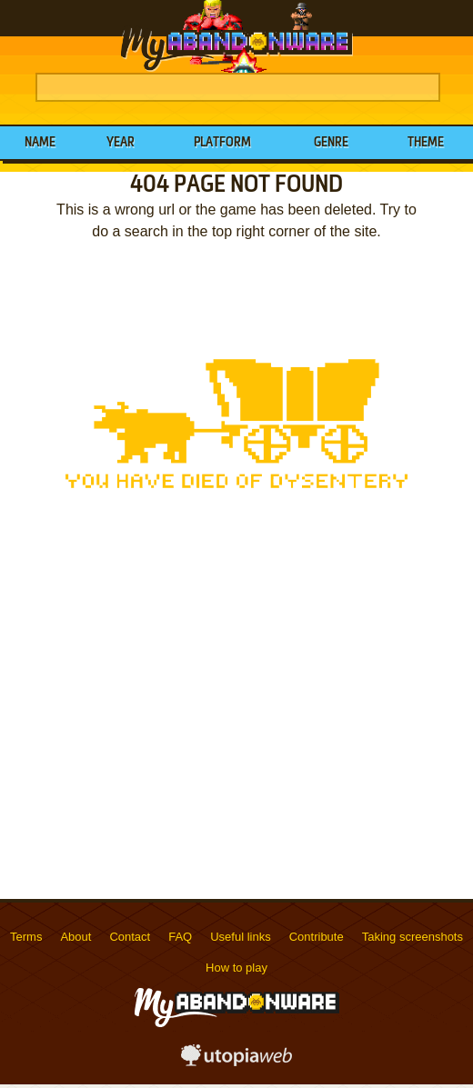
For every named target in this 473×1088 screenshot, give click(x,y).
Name (40, 142)
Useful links (240, 936)
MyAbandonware (236, 36)
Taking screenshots (412, 936)
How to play (236, 967)
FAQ (180, 936)
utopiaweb (236, 1060)
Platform (222, 142)
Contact (129, 936)
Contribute (316, 936)
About (75, 936)
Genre (331, 142)
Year (120, 142)
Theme (426, 142)
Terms (26, 936)
